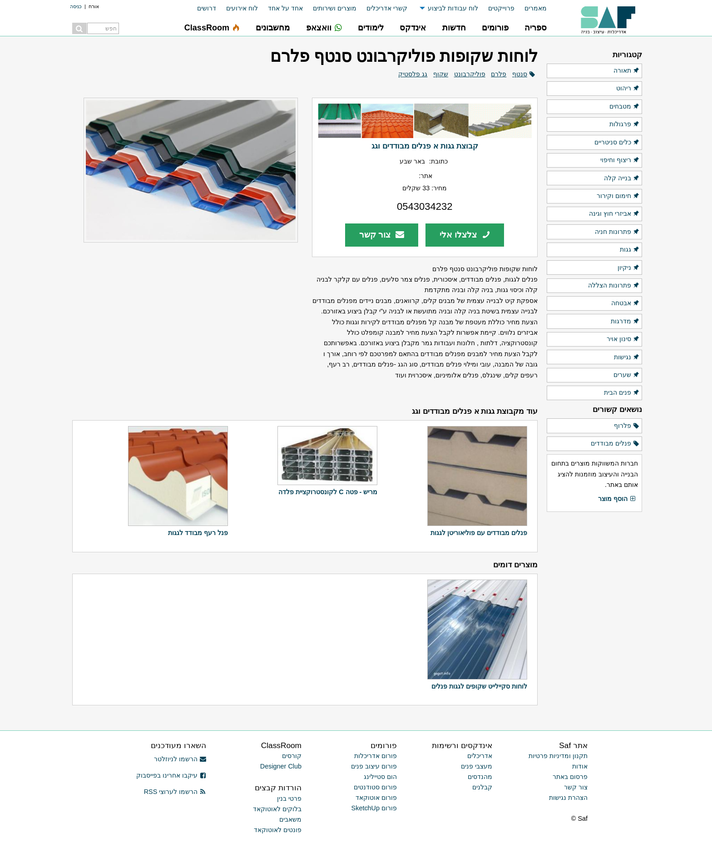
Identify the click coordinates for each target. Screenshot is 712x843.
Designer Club (281, 766)
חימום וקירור (618, 196)
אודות (580, 766)
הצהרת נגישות (568, 797)
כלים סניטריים (617, 143)
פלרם (498, 74)
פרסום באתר (570, 776)
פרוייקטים (501, 8)
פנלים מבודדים (615, 444)
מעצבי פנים (476, 766)
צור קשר (381, 234)
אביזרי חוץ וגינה (614, 214)
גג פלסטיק (412, 74)
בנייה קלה (622, 178)
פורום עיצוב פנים (374, 766)
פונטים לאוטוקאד (278, 829)
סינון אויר (623, 339)
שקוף (440, 74)
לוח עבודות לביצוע (453, 8)
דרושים (206, 8)
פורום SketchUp (374, 808)
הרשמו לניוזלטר (180, 759)
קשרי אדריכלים (386, 8)
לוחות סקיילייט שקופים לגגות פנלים (479, 686)
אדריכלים (479, 755)
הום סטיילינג (380, 776)
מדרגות (625, 322)
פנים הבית (622, 393)
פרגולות (624, 124)
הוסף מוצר (617, 499)
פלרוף (627, 426)
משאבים (290, 819)
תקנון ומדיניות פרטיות (558, 755)
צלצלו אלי (465, 234)
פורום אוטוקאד (376, 797)
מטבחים (624, 107)
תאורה (626, 71)
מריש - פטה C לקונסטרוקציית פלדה (327, 492)
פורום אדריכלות (375, 755)
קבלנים (482, 787)
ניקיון (629, 268)
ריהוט (628, 89)
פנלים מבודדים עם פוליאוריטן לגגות (478, 532)
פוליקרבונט (469, 74)
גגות (630, 250)
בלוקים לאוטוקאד (277, 809)
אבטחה (625, 303)
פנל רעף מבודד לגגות (198, 532)
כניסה (76, 6)
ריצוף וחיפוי (620, 160)
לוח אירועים (242, 8)
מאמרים (535, 8)
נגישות (627, 357)
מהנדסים (480, 776)
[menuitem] (530, 8)
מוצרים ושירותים (334, 8)
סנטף (519, 74)
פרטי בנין (289, 798)
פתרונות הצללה (614, 286)
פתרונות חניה (617, 232)
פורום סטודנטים (375, 787)
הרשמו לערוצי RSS (175, 791)
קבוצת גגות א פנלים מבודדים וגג (424, 145)
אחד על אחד (285, 8)
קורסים (292, 755)
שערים (626, 375)
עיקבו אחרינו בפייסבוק (171, 775)
